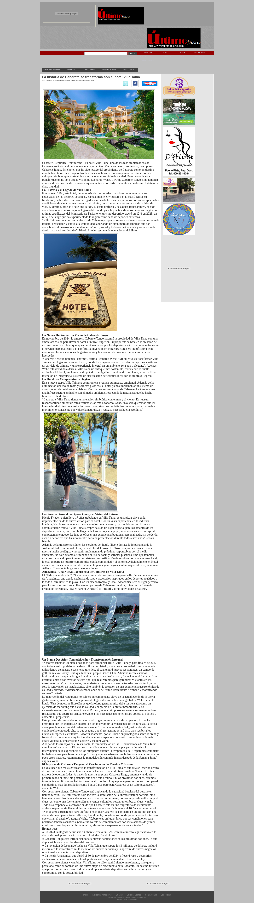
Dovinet (134, 899)
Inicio (85, 894)
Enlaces (71, 69)
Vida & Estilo (148, 61)
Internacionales (148, 57)
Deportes (182, 57)
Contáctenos (151, 894)
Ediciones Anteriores (102, 894)
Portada (148, 53)
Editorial (165, 53)
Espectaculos (165, 57)
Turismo (182, 53)
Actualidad (199, 53)
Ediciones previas (51, 69)
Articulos (90, 69)
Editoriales (166, 894)
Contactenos (128, 69)
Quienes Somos (109, 69)
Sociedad (199, 57)
